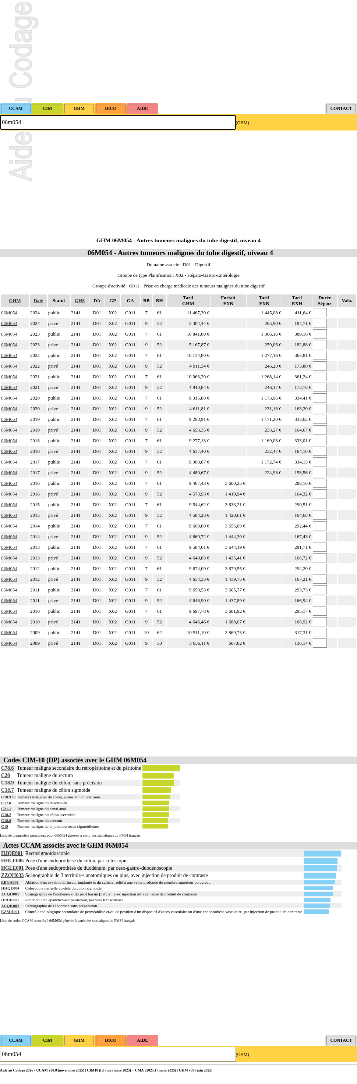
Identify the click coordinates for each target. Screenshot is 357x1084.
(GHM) (242, 122)
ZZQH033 (12, 875)
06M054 (9, 312)
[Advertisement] (178, 51)
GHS (80, 300)
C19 (4, 826)
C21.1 (6, 808)
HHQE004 (10, 888)
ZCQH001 (10, 894)
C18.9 (7, 783)
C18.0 (6, 820)
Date (38, 300)
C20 (5, 775)
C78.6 (7, 768)
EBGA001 (10, 882)
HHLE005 (12, 860)
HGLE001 (12, 868)
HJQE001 (12, 853)
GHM (15, 300)
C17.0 (6, 803)
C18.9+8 (8, 797)
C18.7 (7, 790)
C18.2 (6, 814)
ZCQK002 (10, 906)
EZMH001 (10, 911)
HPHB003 (10, 900)
